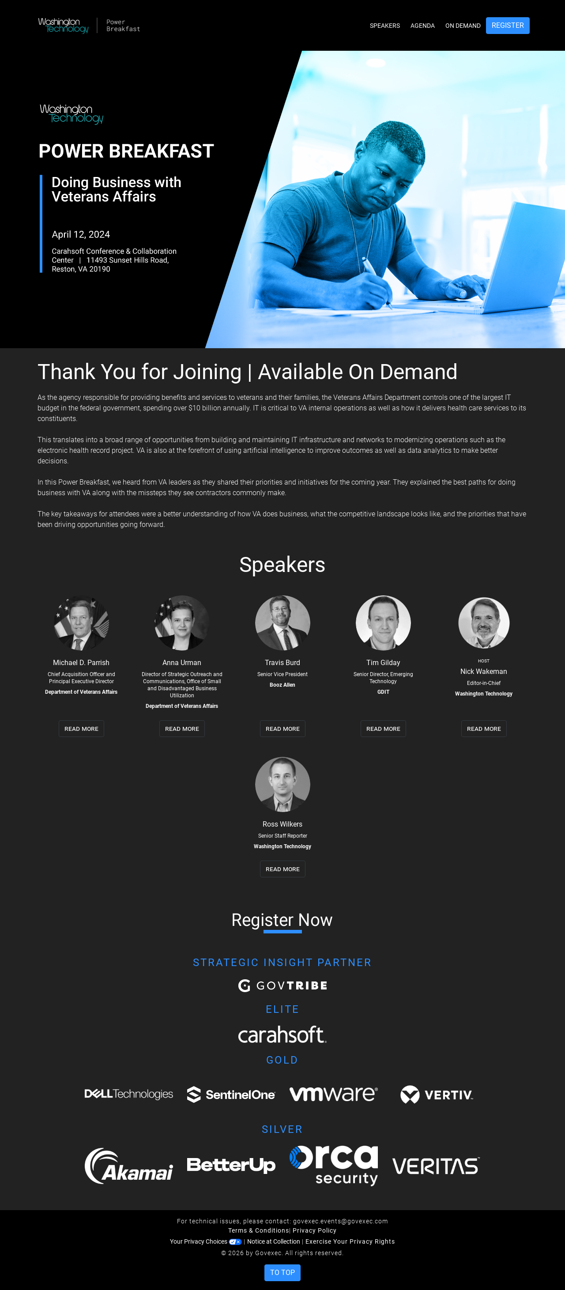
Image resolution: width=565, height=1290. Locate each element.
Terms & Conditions (258, 1230)
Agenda (423, 25)
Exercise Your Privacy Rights (350, 1241)
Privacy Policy (315, 1230)
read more (81, 728)
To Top (282, 1272)
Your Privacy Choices (206, 1241)
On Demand (463, 25)
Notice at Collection (273, 1241)
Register (508, 25)
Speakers (385, 25)
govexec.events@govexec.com (340, 1221)
